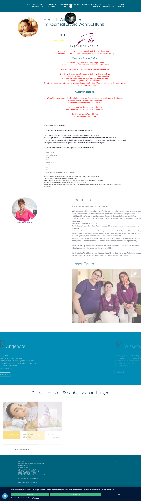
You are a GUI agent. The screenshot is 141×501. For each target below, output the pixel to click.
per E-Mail (94, 81)
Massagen (85, 4)
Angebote (116, 76)
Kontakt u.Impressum (121, 5)
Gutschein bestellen (95, 91)
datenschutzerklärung (10, 479)
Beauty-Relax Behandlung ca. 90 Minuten (6, 436)
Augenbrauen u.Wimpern (51, 5)
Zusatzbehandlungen (108, 5)
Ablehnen (30, 494)
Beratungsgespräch (103, 62)
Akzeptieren (75, 494)
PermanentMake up (64, 5)
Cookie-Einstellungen (9, 482)
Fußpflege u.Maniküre (96, 5)
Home (28, 4)
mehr (120, 494)
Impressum (126, 498)
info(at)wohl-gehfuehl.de (17, 475)
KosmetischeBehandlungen (37, 5)
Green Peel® (74, 4)
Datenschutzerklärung (134, 498)
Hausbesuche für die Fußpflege (104, 69)
